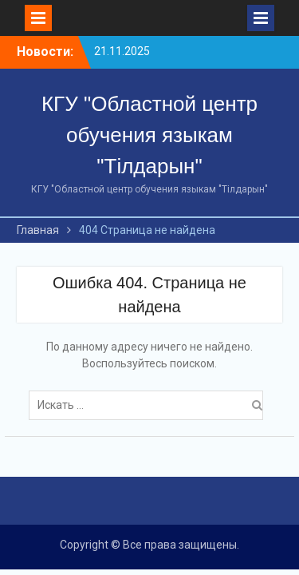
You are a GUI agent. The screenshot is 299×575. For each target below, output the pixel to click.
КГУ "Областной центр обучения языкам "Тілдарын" (149, 135)
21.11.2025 (122, 51)
